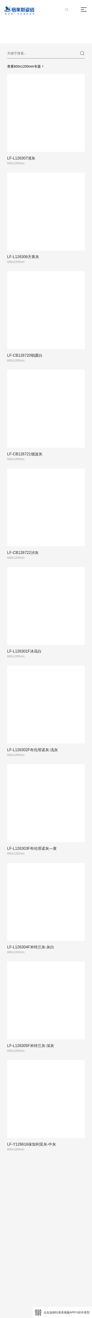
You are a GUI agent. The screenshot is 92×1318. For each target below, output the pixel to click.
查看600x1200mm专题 (26, 66)
